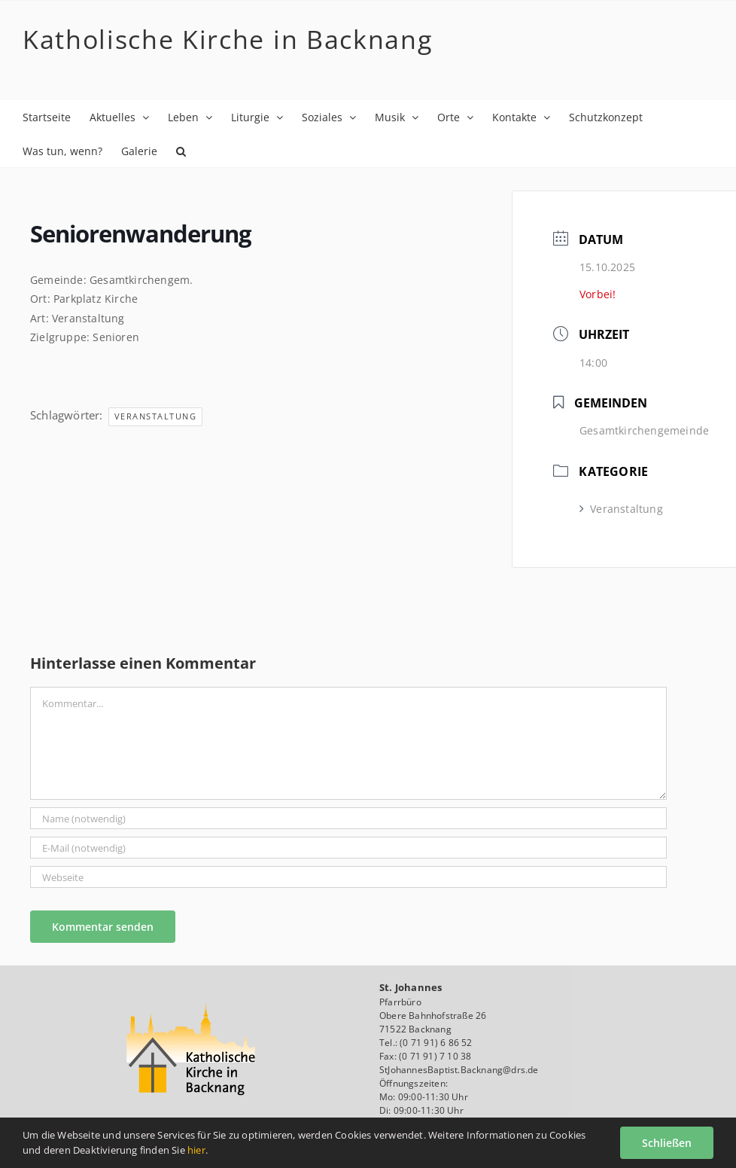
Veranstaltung (155, 416)
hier (196, 1150)
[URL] (348, 877)
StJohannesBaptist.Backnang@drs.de (459, 1069)
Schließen (667, 1143)
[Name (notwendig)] (348, 818)
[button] (181, 150)
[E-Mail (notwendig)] (348, 847)
